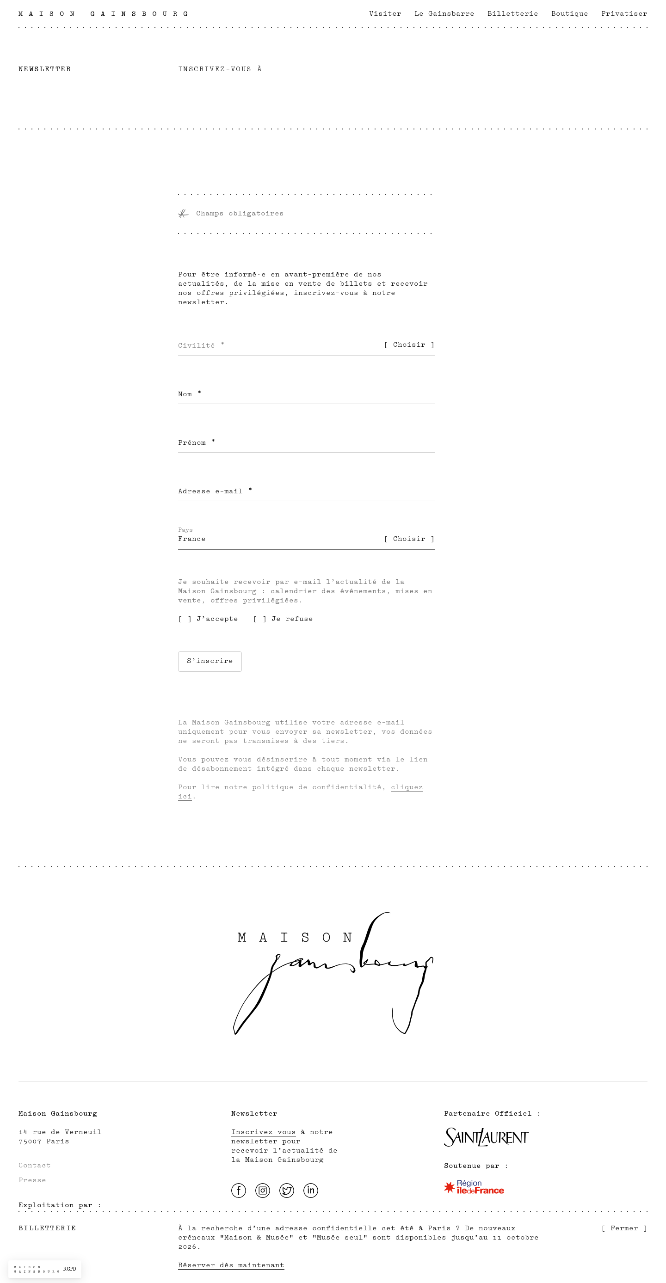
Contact (34, 1165)
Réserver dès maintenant (231, 1265)
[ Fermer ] (624, 1228)
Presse (32, 1180)
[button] (44, 1269)
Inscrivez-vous (263, 1132)
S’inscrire (210, 661)
